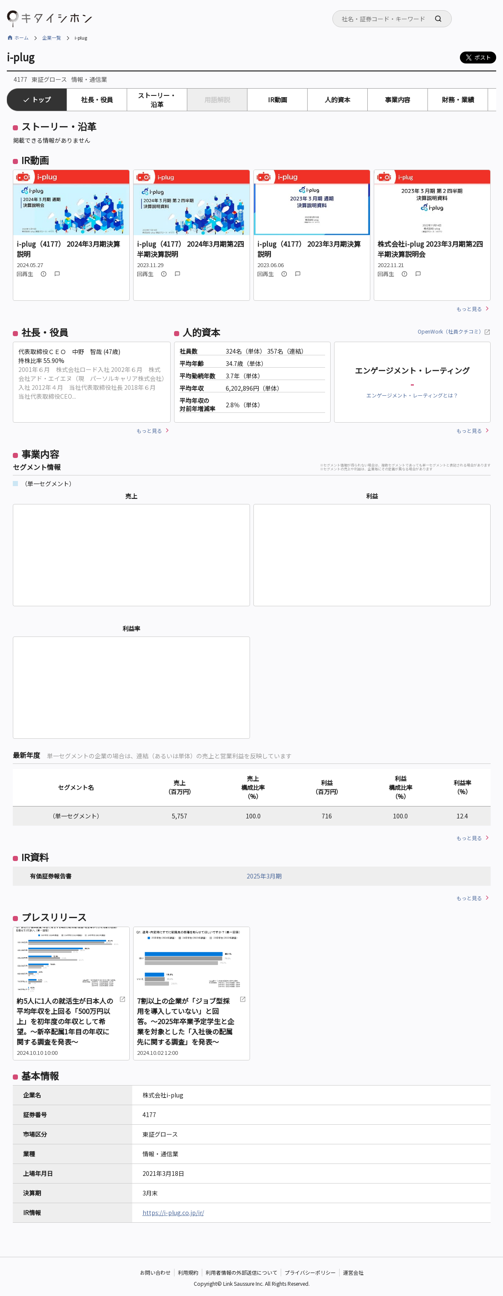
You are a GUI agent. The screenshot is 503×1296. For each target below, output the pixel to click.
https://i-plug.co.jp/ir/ (173, 1212)
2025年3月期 (264, 876)
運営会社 (353, 1272)
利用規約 (188, 1272)
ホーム (22, 37)
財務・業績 (458, 99)
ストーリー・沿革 (157, 100)
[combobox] (392, 18)
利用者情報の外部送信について (241, 1272)
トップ (41, 99)
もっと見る (469, 308)
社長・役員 (97, 99)
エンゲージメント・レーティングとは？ (412, 395)
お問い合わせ (155, 1272)
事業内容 (397, 99)
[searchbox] (395, 18)
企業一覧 (51, 37)
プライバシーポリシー (310, 1272)
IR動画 (277, 99)
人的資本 (337, 99)
